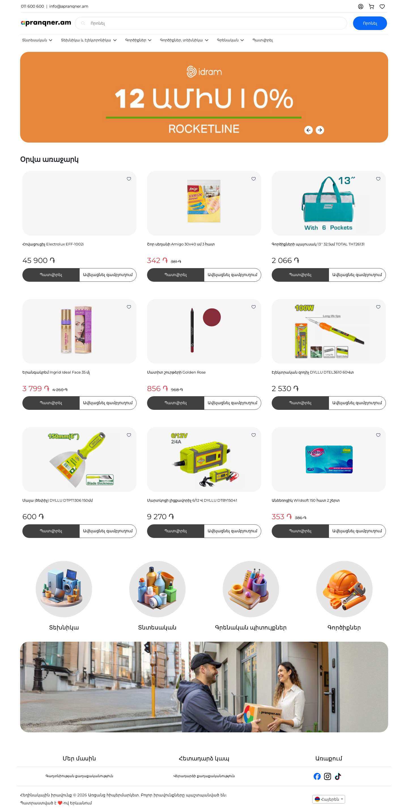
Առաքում (328, 758)
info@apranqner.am (68, 6)
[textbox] (329, 799)
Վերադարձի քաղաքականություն (204, 776)
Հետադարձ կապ (204, 758)
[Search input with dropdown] (219, 23)
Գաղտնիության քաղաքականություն (79, 776)
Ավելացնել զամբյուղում (108, 274)
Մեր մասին (79, 758)
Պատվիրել (262, 40)
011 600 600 (32, 6)
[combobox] (328, 799)
